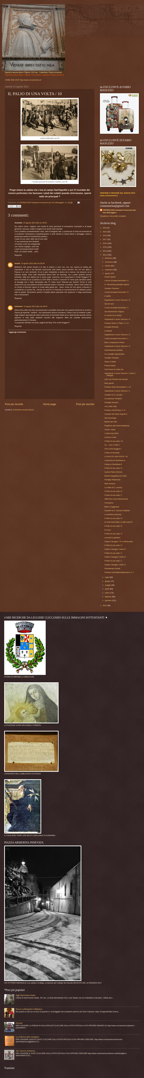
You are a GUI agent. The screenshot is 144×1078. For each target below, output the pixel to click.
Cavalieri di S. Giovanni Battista (117, 510)
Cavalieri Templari (111, 358)
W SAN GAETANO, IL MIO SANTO (118, 522)
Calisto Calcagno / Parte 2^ (115, 557)
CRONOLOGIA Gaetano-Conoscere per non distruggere (119, 211)
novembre (109, 262)
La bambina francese (112, 514)
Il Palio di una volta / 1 (113, 561)
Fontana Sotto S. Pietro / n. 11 (116, 323)
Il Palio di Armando (111, 453)
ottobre (108, 266)
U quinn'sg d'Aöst (111, 433)
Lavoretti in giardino (112, 538)
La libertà (108, 331)
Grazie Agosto (110, 277)
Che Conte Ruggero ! (112, 449)
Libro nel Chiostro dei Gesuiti (116, 379)
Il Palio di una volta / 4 (113, 534)
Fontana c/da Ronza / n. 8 (114, 410)
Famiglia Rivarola (111, 327)
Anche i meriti (109, 429)
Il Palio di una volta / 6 (113, 518)
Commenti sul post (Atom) (23, 410)
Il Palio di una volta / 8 (113, 491)
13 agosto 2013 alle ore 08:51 (35, 223)
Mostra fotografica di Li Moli (115, 476)
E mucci (107, 530)
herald (17, 263)
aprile (107, 589)
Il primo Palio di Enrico (113, 472)
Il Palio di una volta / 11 (113, 441)
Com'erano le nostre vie (113, 369)
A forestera (108, 503)
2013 (105, 255)
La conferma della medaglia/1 (27, 1037)
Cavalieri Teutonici (111, 288)
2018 (105, 235)
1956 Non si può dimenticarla (116, 499)
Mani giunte (109, 383)
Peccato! (19, 1023)
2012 (105, 605)
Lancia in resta (110, 437)
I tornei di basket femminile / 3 (116, 292)
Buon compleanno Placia (114, 342)
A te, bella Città (110, 406)
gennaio (108, 600)
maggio (108, 585)
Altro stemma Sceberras (25, 1051)
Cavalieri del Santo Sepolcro (115, 414)
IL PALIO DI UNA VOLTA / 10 (116, 456)
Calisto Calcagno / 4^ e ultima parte (118, 541)
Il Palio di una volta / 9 (113, 468)
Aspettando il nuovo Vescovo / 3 (117, 335)
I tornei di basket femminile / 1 (116, 338)
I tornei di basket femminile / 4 (116, 281)
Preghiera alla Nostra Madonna (116, 426)
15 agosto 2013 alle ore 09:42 (35, 306)
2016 (105, 243)
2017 (105, 239)
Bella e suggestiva (111, 507)
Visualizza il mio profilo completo (113, 216)
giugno (108, 581)
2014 (105, 251)
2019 (105, 232)
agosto (108, 273)
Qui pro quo (109, 304)
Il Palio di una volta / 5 (113, 526)
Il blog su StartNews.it (113, 464)
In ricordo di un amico (113, 315)
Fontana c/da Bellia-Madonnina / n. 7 (119, 572)
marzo (107, 593)
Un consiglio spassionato (114, 354)
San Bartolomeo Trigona (114, 312)
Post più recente (14, 404)
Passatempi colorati (112, 568)
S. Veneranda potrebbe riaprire (116, 284)
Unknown (19, 306)
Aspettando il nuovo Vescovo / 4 (117, 319)
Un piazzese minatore (113, 398)
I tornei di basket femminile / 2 (116, 308)
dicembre (109, 258)
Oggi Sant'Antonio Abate (25, 995)
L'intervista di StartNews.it (114, 460)
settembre (109, 270)
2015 (105, 247)
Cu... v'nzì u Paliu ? (112, 445)
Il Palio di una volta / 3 (113, 545)
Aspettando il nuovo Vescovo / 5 (117, 300)
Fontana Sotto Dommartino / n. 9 (117, 387)
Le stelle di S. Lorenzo (113, 487)
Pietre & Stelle (110, 362)
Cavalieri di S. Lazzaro (113, 395)
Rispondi (18, 255)
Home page (49, 404)
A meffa (107, 296)
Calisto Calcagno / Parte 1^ (115, 565)
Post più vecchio (85, 404)
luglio (107, 577)
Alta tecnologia (110, 418)
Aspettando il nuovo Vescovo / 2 (117, 346)
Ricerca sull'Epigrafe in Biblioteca (29, 1009)
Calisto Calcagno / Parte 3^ (115, 549)
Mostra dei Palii (110, 422)
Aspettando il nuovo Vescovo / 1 (117, 391)
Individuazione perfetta (113, 350)
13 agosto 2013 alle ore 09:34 (33, 263)
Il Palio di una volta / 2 (113, 553)
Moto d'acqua (109, 484)
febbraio (108, 597)
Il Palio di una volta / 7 (113, 495)
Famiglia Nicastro (111, 402)
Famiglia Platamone (112, 480)
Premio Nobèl (109, 366)
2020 (105, 228)
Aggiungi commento (17, 332)
